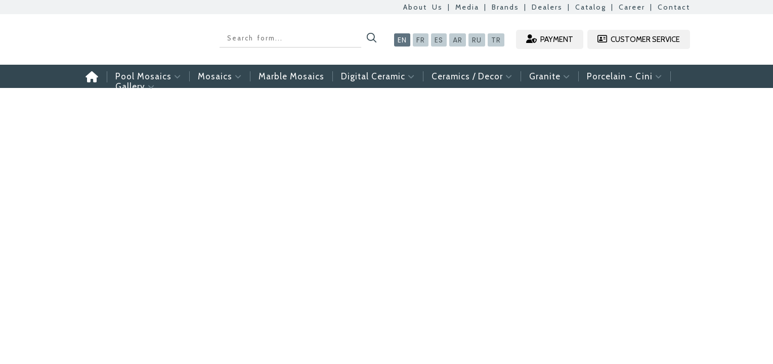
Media (467, 7)
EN (402, 40)
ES (439, 40)
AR (457, 40)
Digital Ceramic (378, 76)
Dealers (547, 7)
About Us (423, 7)
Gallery (135, 86)
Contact (674, 7)
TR (496, 40)
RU (477, 40)
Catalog (590, 7)
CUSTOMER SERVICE (638, 39)
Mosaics (220, 76)
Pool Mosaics (148, 76)
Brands (505, 7)
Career (632, 7)
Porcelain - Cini (624, 76)
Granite (549, 76)
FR (420, 40)
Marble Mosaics (291, 76)
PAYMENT (549, 39)
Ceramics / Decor (472, 76)
